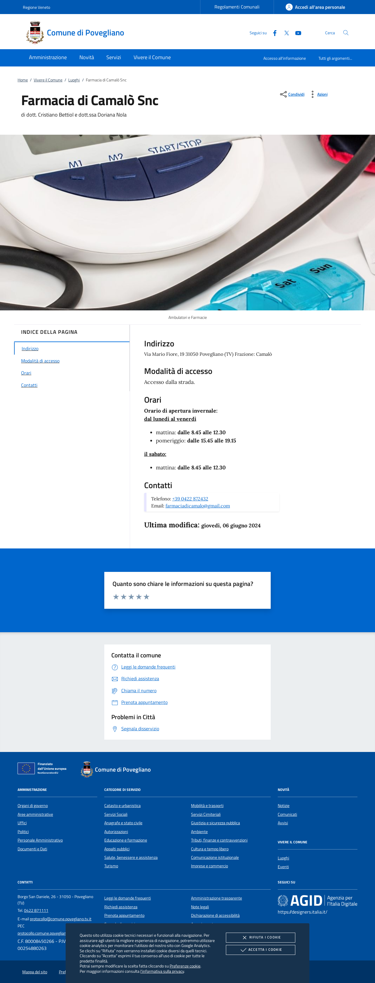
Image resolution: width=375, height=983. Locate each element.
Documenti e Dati (32, 849)
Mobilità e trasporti (207, 805)
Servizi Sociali (115, 814)
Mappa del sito (34, 972)
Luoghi (74, 80)
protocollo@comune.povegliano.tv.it (60, 919)
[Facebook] (272, 32)
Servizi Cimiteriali (206, 814)
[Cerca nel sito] (346, 32)
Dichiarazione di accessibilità (215, 915)
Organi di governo (33, 805)
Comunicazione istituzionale (215, 857)
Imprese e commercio (209, 866)
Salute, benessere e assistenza (131, 857)
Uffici (22, 823)
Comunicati (287, 814)
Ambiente (199, 831)
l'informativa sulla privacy (162, 971)
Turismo (111, 866)
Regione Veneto (36, 7)
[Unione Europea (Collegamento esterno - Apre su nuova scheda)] (44, 769)
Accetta (260, 950)
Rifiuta (260, 937)
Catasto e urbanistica (122, 805)
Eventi (283, 867)
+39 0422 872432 (190, 499)
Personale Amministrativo (40, 840)
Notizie (283, 805)
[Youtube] (296, 32)
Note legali (200, 907)
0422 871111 (36, 910)
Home (23, 80)
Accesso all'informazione (284, 58)
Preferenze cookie (185, 966)
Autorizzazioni (116, 831)
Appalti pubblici (116, 849)
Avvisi (283, 823)
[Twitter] (284, 32)
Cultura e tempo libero (210, 849)
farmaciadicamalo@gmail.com (198, 506)
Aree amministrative (35, 814)
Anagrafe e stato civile (123, 823)
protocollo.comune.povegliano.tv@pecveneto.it (58, 933)
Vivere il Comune (48, 80)
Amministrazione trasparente (216, 898)
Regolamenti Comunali (237, 6)
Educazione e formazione (125, 840)
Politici (23, 831)
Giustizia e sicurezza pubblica (215, 823)
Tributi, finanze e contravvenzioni (219, 840)
